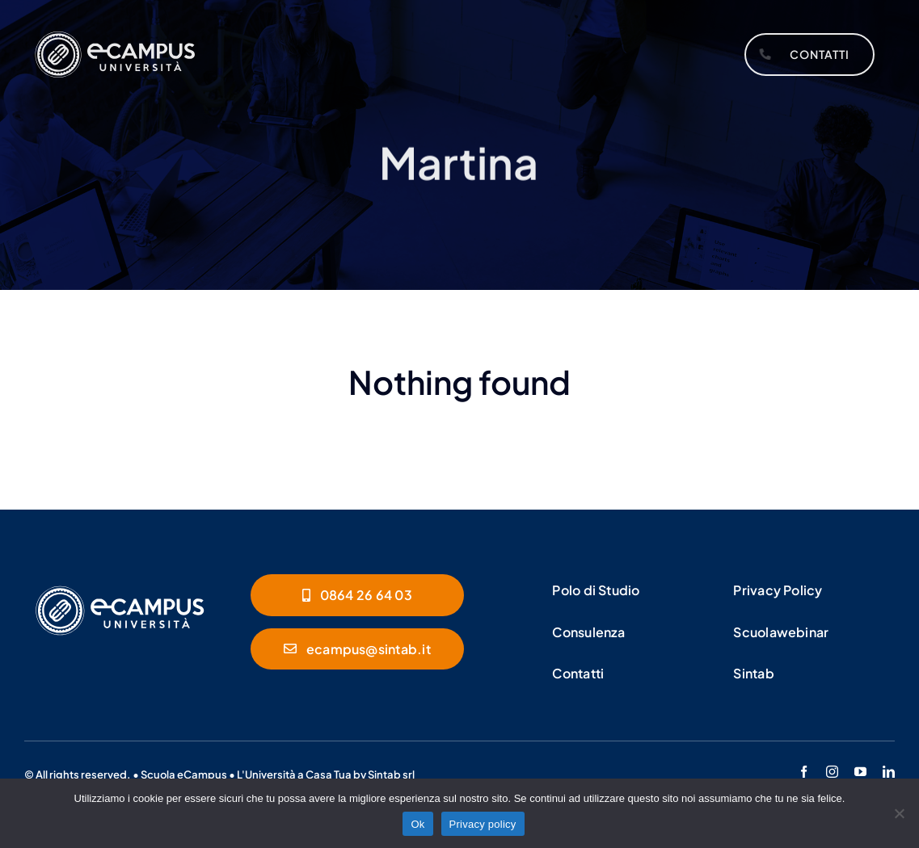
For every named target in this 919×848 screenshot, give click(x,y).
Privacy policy (482, 824)
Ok (417, 824)
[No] (899, 813)
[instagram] (832, 772)
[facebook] (804, 772)
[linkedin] (889, 772)
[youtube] (860, 772)
